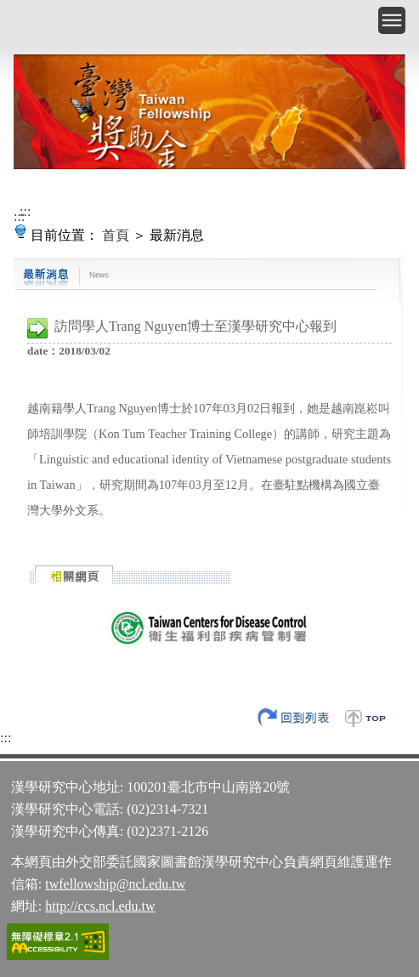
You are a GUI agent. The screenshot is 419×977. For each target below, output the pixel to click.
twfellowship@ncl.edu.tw (115, 884)
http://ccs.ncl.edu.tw (100, 906)
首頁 (115, 235)
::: (25, 211)
